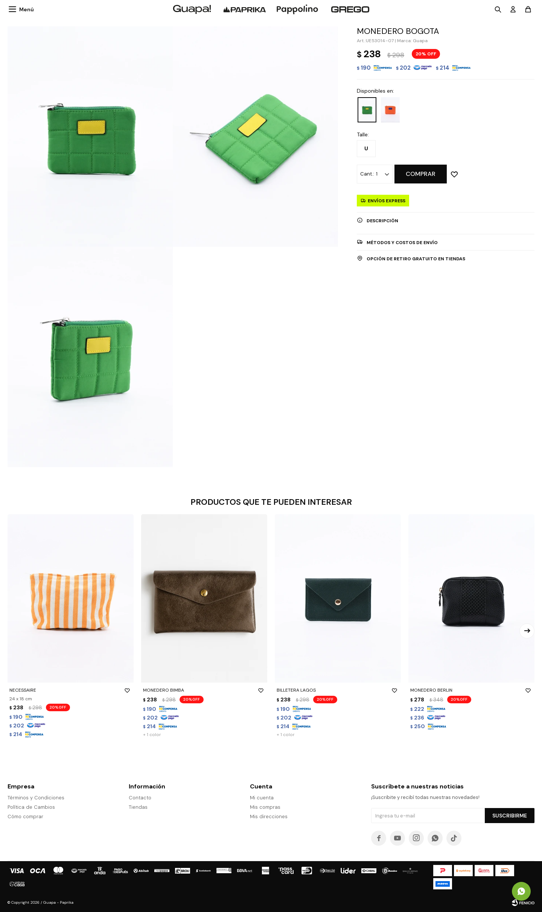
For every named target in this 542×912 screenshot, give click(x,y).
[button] (526, 631)
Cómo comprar (25, 816)
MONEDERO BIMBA (204, 690)
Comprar (420, 174)
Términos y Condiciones (36, 797)
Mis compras (265, 807)
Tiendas (138, 807)
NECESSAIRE (70, 690)
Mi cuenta (262, 797)
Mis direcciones (269, 816)
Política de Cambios (31, 807)
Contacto (140, 797)
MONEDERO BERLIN (471, 690)
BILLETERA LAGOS (338, 690)
